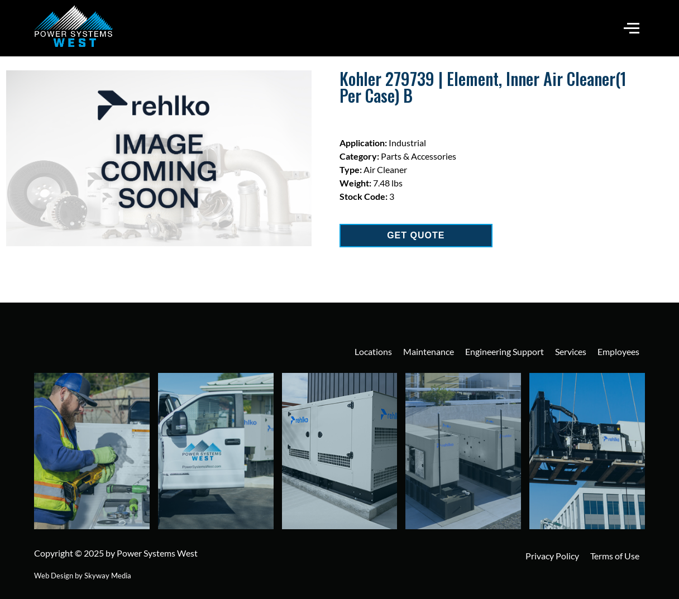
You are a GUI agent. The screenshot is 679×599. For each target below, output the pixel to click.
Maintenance (428, 351)
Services (570, 351)
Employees (618, 351)
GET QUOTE (415, 235)
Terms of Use (614, 555)
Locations (373, 351)
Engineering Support (504, 351)
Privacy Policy (552, 555)
